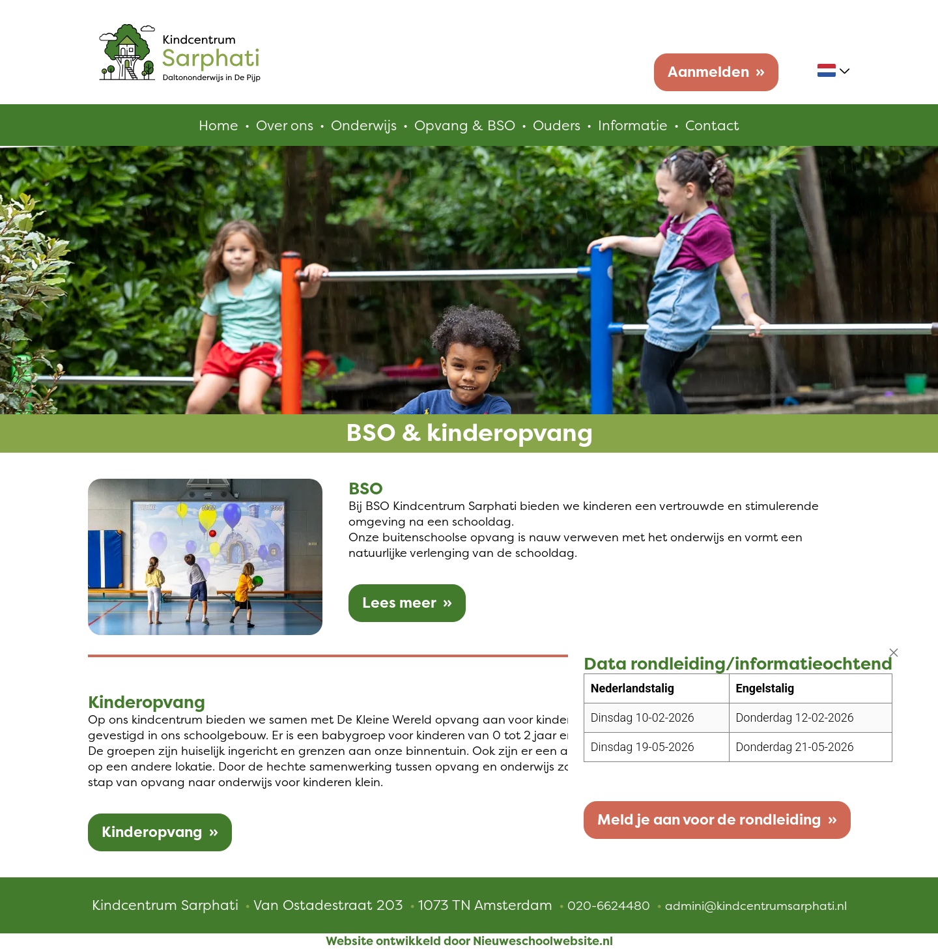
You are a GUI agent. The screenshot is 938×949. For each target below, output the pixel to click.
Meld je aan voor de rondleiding (709, 819)
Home (218, 125)
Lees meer (399, 602)
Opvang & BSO (464, 125)
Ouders (556, 125)
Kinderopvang (152, 832)
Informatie (633, 125)
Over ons (284, 125)
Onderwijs (364, 125)
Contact (712, 125)
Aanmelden (708, 72)
